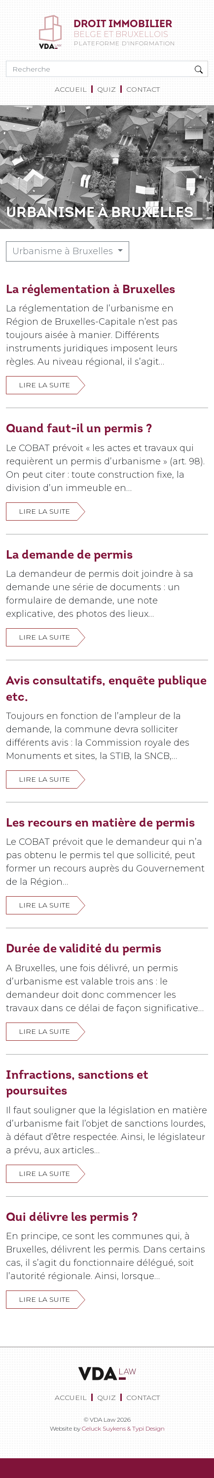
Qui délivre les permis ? (72, 1216)
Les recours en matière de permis (100, 822)
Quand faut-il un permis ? (79, 428)
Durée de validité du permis (83, 948)
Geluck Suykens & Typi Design (123, 1428)
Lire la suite (44, 384)
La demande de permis (69, 554)
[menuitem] (72, 89)
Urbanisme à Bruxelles (63, 251)
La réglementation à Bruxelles (90, 289)
